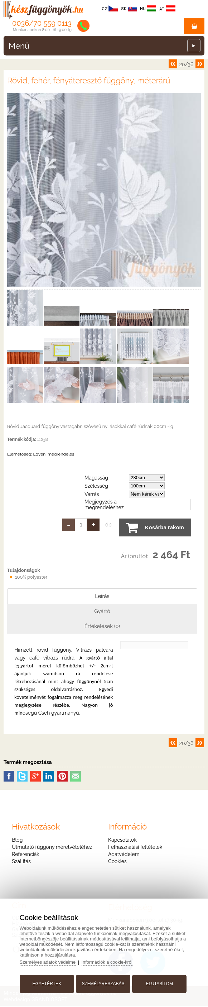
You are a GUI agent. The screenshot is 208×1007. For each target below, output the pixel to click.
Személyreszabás (103, 983)
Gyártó (102, 611)
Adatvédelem (123, 855)
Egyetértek (47, 983)
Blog (17, 840)
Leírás (102, 596)
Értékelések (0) (102, 626)
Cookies (117, 862)
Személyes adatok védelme (49, 961)
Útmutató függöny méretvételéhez (52, 848)
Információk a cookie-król (110, 961)
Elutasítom (158, 983)
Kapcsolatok (122, 840)
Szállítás (21, 862)
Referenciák (25, 855)
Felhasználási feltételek (135, 848)
